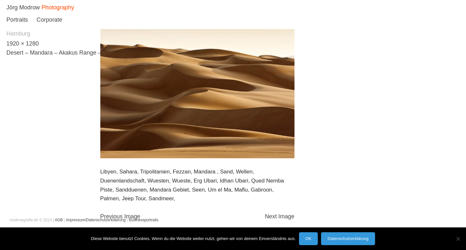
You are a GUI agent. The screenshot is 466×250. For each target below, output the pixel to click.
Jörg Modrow (23, 7)
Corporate (49, 19)
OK (308, 238)
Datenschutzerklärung (347, 238)
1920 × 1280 (22, 43)
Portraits (17, 19)
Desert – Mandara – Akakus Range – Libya (61, 52)
